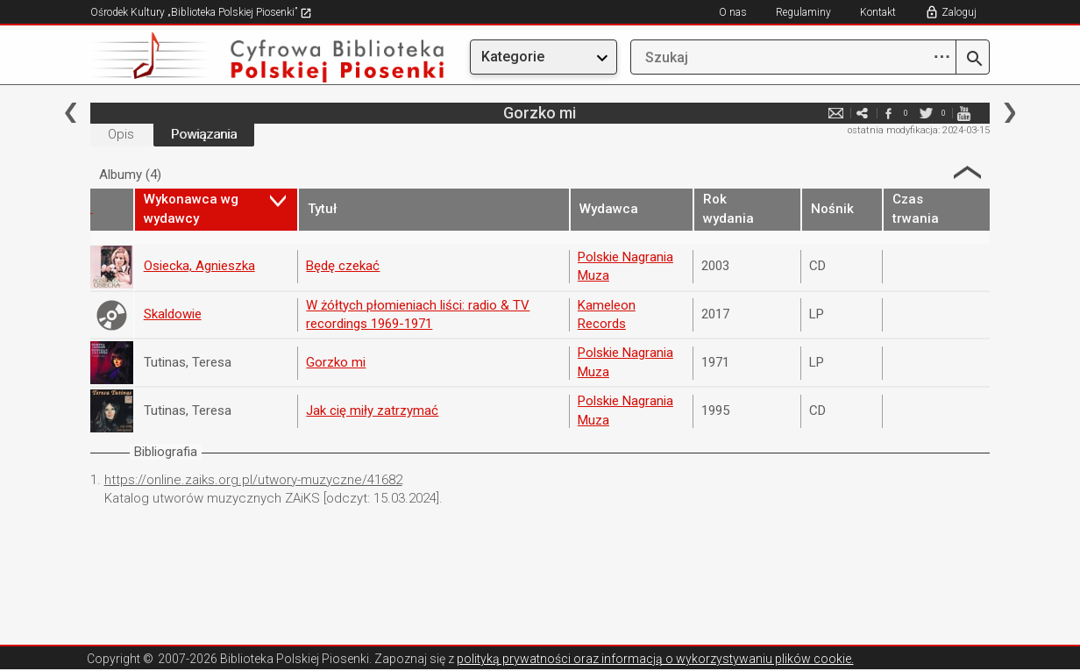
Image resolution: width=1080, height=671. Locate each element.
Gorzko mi (336, 362)
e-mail (835, 113)
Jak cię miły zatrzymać (372, 410)
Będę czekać (343, 266)
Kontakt (878, 12)
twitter (925, 113)
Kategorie (512, 56)
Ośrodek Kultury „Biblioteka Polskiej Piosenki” (201, 12)
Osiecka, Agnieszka (199, 266)
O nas (733, 12)
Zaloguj (959, 12)
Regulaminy (803, 12)
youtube (963, 113)
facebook (888, 113)
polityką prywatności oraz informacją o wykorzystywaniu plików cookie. (655, 659)
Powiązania (204, 134)
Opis (121, 134)
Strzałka (967, 172)
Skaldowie (173, 314)
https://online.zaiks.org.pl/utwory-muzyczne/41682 (253, 480)
